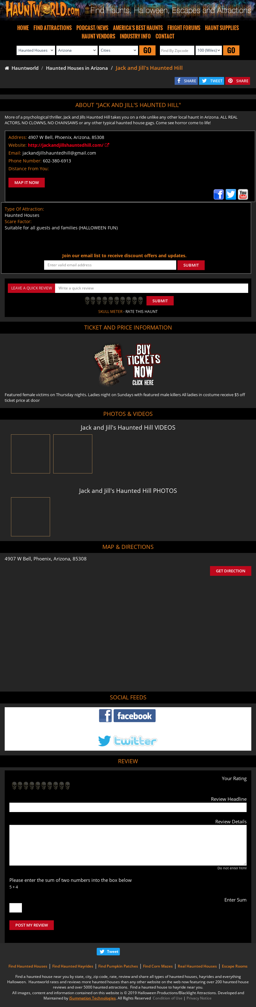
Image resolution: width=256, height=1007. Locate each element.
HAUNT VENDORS (98, 36)
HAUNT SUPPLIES (222, 28)
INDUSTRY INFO (135, 36)
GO (147, 50)
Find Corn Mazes (158, 966)
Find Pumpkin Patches (118, 966)
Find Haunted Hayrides (72, 966)
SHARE (190, 81)
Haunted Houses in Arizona (77, 68)
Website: (17, 145)
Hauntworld (21, 68)
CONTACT (165, 36)
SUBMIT (191, 265)
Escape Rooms (235, 966)
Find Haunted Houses (27, 966)
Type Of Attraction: (24, 209)
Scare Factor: (18, 221)
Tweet (112, 951)
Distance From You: (28, 168)
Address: (17, 137)
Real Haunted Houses (197, 966)
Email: (14, 153)
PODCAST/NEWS (92, 28)
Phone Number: (25, 161)
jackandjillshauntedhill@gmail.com (59, 153)
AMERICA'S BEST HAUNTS (138, 28)
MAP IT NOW (26, 182)
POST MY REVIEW (31, 925)
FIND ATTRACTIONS (52, 28)
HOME (23, 28)
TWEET (216, 81)
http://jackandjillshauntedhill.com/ (68, 145)
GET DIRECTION (230, 571)
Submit (160, 301)
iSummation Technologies (92, 998)
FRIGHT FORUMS (183, 28)
